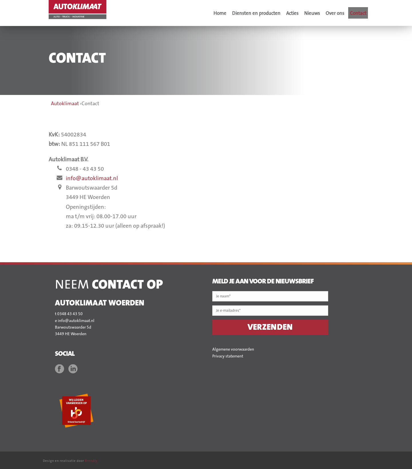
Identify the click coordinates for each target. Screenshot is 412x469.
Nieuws (312, 13)
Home (219, 13)
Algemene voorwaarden (233, 349)
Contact (358, 13)
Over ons (335, 13)
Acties (292, 13)
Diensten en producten (256, 13)
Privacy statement (227, 356)
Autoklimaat (65, 104)
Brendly (91, 461)
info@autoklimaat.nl (92, 178)
